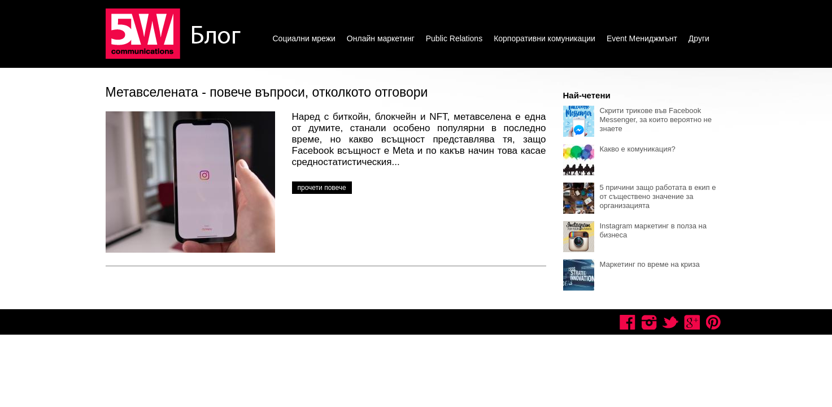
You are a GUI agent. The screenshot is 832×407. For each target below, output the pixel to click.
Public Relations (454, 38)
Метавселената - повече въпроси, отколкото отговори (267, 92)
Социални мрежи (304, 38)
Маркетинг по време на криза (650, 264)
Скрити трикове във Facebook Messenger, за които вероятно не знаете (656, 119)
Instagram (649, 322)
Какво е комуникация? (638, 149)
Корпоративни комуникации (544, 38)
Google (692, 322)
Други (699, 38)
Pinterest (713, 322)
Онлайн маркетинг (381, 38)
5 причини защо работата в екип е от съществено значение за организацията (658, 196)
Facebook (627, 322)
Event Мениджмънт (642, 38)
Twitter (670, 322)
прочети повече (322, 188)
